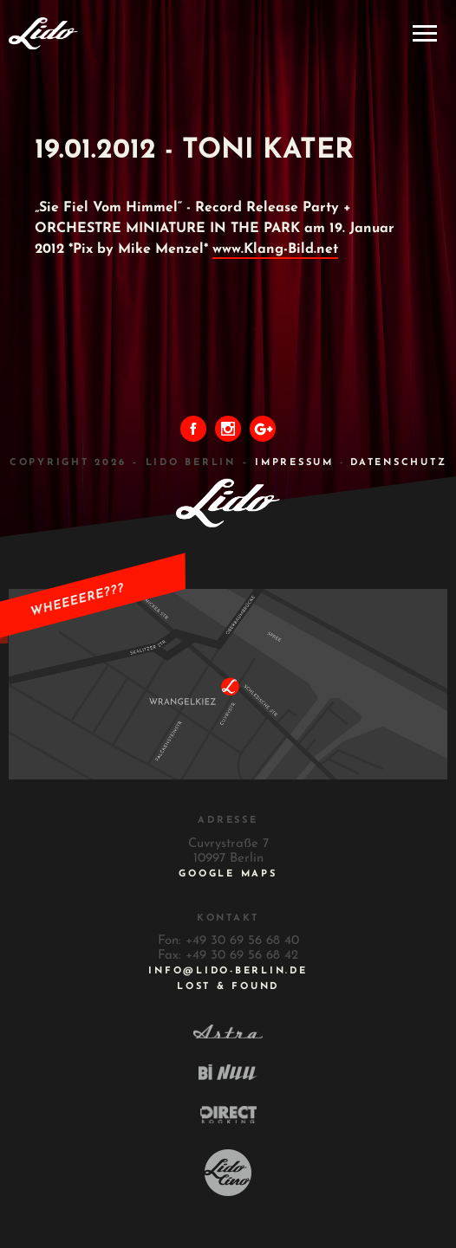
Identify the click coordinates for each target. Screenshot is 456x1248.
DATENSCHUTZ (398, 463)
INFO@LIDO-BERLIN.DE (227, 971)
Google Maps (228, 874)
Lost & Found (228, 987)
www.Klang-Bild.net (275, 249)
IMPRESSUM (294, 463)
